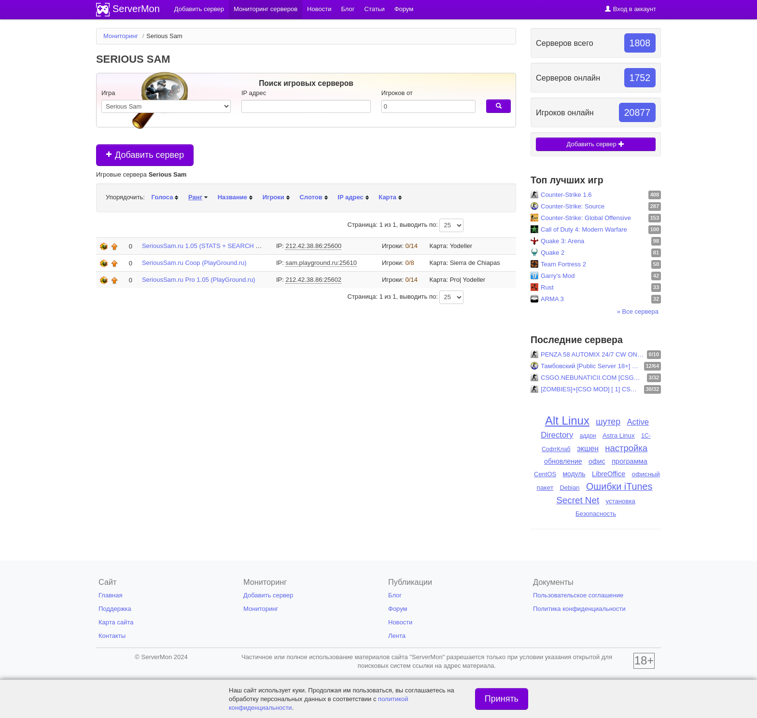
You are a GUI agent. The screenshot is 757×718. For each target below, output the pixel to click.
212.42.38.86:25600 (313, 245)
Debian (570, 487)
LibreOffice (608, 474)
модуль (573, 474)
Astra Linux (619, 435)
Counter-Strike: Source (572, 206)
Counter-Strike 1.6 (566, 194)
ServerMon (136, 8)
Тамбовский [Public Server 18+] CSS (591, 366)
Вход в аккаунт (630, 9)
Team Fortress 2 (563, 264)
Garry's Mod (558, 275)
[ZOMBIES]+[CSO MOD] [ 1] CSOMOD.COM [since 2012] (591, 389)
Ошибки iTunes (619, 486)
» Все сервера (638, 311)
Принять (502, 699)
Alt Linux (567, 420)
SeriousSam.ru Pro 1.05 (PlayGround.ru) (198, 279)
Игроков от (397, 93)
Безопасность (595, 513)
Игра (108, 93)
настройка (626, 448)
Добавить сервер (145, 155)
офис (597, 461)
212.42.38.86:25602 (313, 279)
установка (620, 501)
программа (629, 461)
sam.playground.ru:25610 (320, 262)
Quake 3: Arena (562, 241)
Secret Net (577, 500)
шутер (608, 422)
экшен (588, 448)
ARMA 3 (552, 299)
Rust (547, 287)
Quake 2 (552, 252)
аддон (588, 435)
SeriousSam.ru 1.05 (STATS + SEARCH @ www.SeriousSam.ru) (232, 245)
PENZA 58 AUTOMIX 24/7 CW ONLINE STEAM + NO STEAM (593, 354)
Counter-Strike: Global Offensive (586, 217)
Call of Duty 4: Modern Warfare (584, 229)
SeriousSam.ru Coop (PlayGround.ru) (194, 262)
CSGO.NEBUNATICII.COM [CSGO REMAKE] (593, 377)
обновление (563, 461)
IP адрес (253, 93)
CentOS (545, 474)
